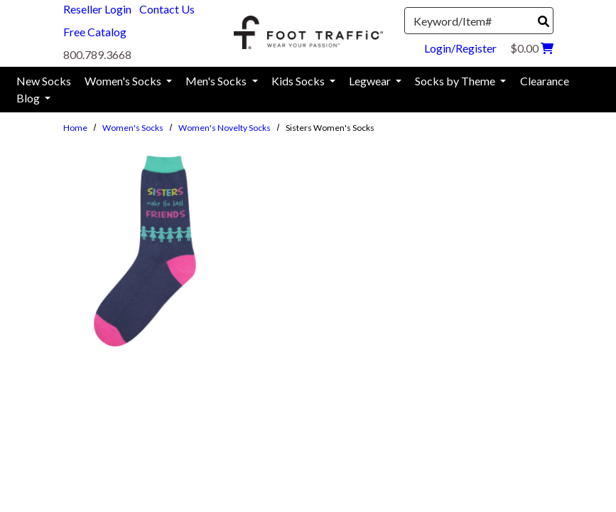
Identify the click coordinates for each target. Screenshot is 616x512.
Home (75, 127)
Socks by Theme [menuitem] (456, 80)
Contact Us (167, 9)
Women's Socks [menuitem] (124, 80)
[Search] (543, 21)
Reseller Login (97, 9)
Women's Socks (132, 127)
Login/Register (460, 48)
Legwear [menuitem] (371, 80)
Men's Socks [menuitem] (217, 80)
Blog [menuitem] (29, 98)
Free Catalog (94, 31)
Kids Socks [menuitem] (299, 80)
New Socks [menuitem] (43, 80)
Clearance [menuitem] (544, 80)
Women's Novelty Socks (224, 127)
